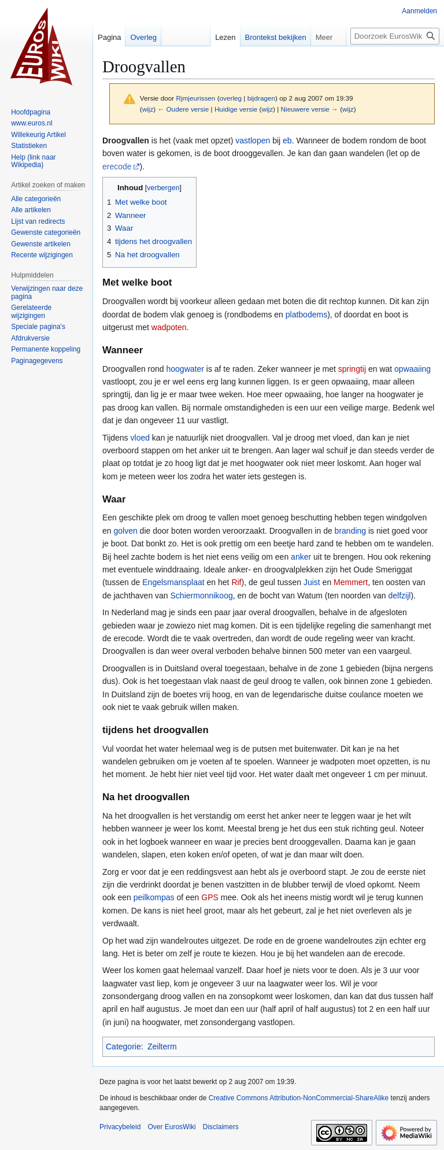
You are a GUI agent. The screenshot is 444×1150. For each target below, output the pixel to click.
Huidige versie (235, 109)
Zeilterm (162, 1046)
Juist (312, 582)
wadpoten (169, 327)
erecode (117, 166)
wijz (148, 109)
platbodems (306, 314)
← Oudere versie (183, 109)
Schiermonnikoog (202, 595)
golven (125, 530)
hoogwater (185, 369)
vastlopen (252, 140)
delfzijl (399, 595)
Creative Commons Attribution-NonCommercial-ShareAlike (298, 1098)
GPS (210, 897)
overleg (231, 98)
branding (351, 530)
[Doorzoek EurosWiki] (394, 36)
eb (287, 140)
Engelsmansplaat (173, 582)
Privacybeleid (119, 1127)
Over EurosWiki (171, 1127)
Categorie (123, 1046)
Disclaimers (221, 1127)
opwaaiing (412, 369)
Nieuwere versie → (309, 109)
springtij (352, 369)
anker (301, 556)
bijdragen (261, 98)
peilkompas (154, 897)
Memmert (351, 582)
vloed (140, 437)
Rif (236, 582)
